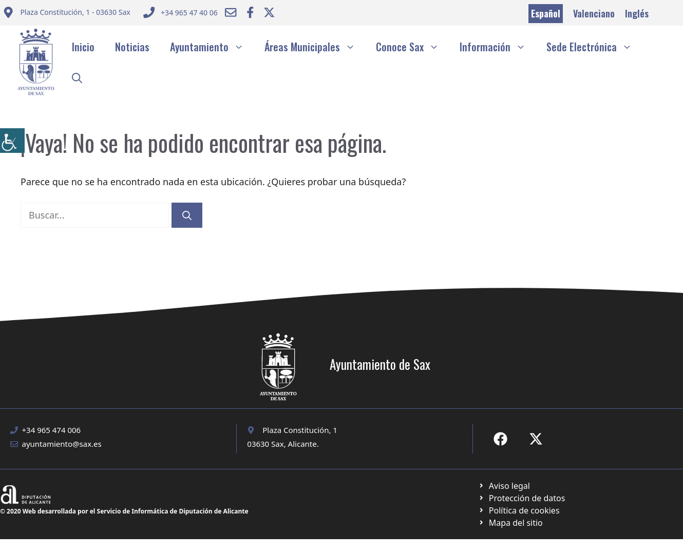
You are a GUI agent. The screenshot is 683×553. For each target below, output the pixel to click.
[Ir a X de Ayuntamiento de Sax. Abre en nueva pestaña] (536, 438)
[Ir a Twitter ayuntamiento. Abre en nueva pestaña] (269, 12)
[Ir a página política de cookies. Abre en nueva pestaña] (521, 498)
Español (545, 13)
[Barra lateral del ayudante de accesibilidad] (12, 140)
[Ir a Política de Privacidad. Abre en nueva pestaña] (504, 486)
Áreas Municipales (315, 46)
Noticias (132, 46)
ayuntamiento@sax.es (62, 444)
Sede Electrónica (594, 46)
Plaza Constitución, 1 (299, 430)
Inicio (83, 46)
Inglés (637, 13)
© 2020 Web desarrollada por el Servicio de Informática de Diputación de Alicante (124, 511)
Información (498, 46)
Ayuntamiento (212, 46)
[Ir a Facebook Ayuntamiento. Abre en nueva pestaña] (250, 12)
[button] (77, 77)
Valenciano (594, 13)
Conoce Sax (412, 46)
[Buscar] (187, 215)
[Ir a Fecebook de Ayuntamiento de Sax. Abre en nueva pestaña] (500, 438)
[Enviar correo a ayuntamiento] (66, 13)
